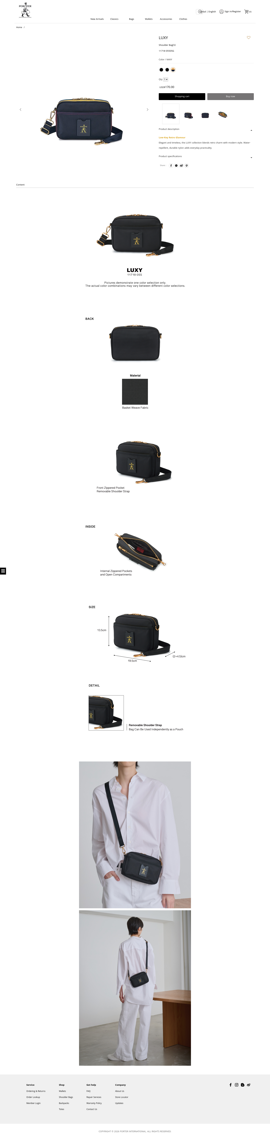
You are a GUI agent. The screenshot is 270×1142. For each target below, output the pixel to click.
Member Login (33, 1106)
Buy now (230, 98)
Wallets (149, 19)
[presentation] (20, 110)
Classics (114, 19)
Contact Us (91, 1112)
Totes (61, 1112)
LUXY (163, 40)
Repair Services (93, 1100)
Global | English (207, 12)
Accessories (166, 19)
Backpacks (64, 1106)
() (250, 12)
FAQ (88, 1094)
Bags (131, 19)
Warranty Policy (94, 1106)
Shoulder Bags (66, 1100)
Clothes (183, 19)
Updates (119, 1106)
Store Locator (121, 1100)
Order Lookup (33, 1100)
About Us (119, 1094)
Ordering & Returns (35, 1094)
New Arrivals (97, 19)
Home (19, 29)
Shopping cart (182, 98)
